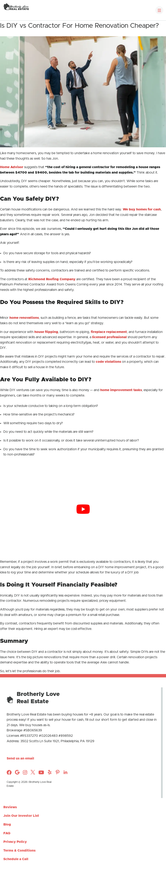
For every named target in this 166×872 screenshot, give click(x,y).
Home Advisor (11, 167)
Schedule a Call (15, 859)
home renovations (24, 317)
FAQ (6, 833)
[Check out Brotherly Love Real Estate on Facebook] (9, 774)
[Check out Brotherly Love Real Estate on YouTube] (41, 774)
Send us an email (20, 758)
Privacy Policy (15, 841)
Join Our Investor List (21, 815)
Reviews (10, 807)
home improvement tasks (121, 390)
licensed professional (109, 337)
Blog (7, 824)
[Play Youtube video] (83, 509)
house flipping (46, 332)
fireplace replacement (109, 332)
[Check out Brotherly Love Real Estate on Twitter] (33, 773)
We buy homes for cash (142, 209)
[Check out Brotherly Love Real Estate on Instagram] (17, 773)
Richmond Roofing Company (51, 279)
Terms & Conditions (19, 850)
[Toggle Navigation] (159, 10)
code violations (108, 361)
